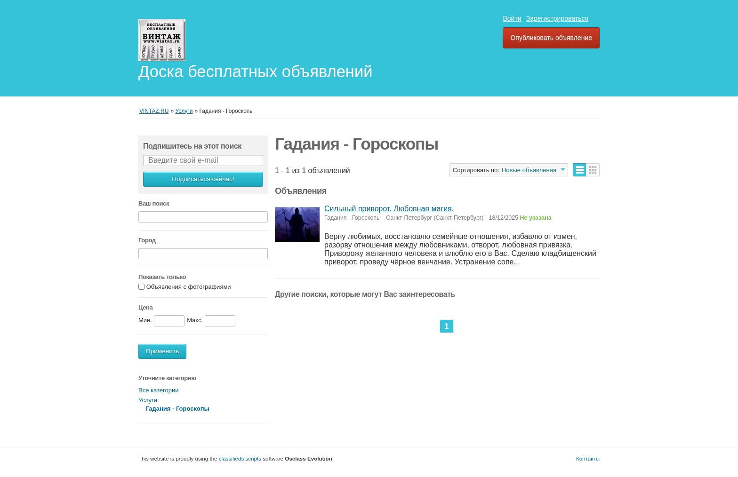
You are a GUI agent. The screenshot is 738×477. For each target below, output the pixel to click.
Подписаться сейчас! (203, 179)
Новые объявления (529, 170)
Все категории (158, 390)
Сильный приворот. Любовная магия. (389, 209)
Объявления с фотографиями (188, 287)
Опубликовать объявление (551, 37)
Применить (162, 351)
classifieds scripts (240, 458)
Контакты (588, 458)
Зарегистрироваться (557, 18)
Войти (512, 18)
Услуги (147, 400)
